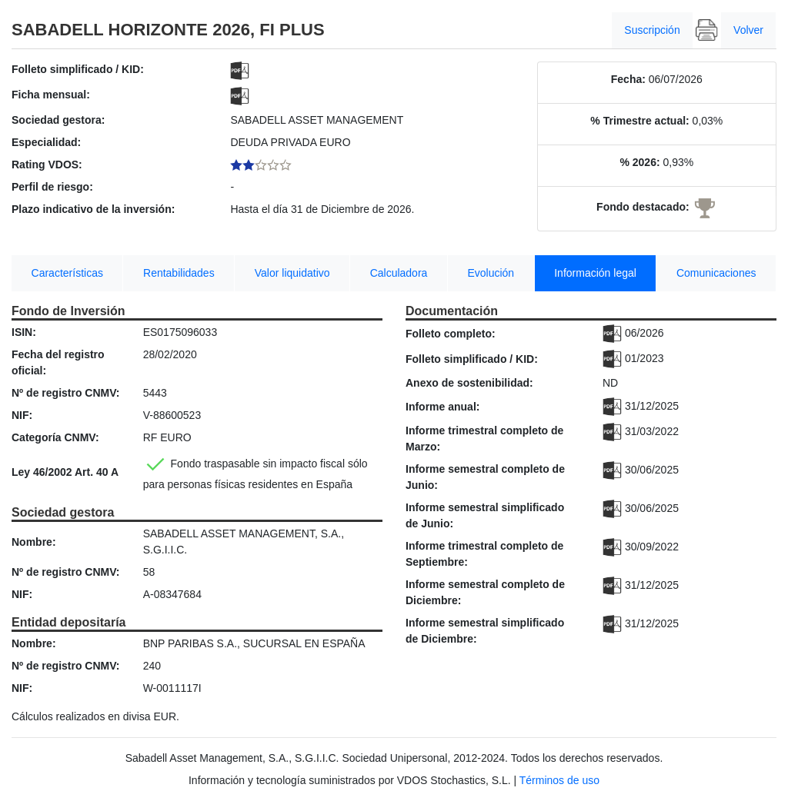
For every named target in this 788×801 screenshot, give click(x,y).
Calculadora (399, 273)
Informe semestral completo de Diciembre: (485, 592)
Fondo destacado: (643, 207)
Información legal (595, 273)
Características (67, 273)
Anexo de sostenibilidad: (469, 383)
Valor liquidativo (292, 273)
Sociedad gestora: (58, 120)
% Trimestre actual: (639, 121)
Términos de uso (559, 780)
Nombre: (34, 542)
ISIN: (24, 332)
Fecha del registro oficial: (58, 362)
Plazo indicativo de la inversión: (93, 209)
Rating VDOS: (47, 164)
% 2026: (639, 162)
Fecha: (628, 79)
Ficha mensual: (51, 94)
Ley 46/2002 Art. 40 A (65, 472)
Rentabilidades (179, 273)
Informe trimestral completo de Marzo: (484, 438)
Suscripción (651, 30)
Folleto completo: (451, 333)
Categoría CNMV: (55, 437)
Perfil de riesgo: (52, 187)
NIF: (22, 415)
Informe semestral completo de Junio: (485, 477)
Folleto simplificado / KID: (78, 69)
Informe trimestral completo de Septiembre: (484, 554)
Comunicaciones (716, 273)
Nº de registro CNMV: (65, 393)
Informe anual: (442, 406)
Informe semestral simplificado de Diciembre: (485, 631)
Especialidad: (46, 142)
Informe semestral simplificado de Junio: (485, 515)
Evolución (490, 273)
